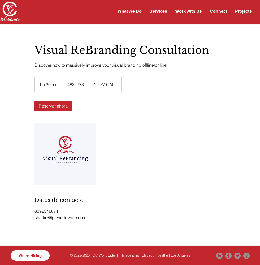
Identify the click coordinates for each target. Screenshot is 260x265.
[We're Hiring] (30, 255)
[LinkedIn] (219, 256)
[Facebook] (228, 256)
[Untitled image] (65, 154)
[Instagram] (246, 256)
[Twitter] (237, 256)
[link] (53, 106)
